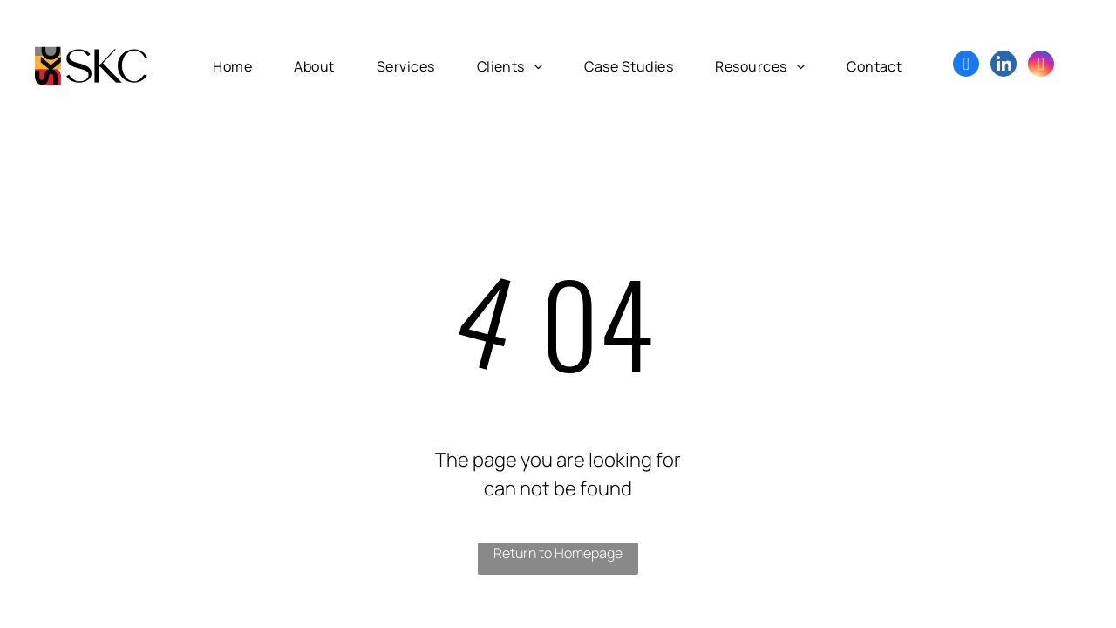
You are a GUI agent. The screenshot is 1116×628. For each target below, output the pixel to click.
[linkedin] (1003, 66)
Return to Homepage (558, 553)
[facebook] (966, 66)
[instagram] (1041, 66)
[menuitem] (232, 65)
